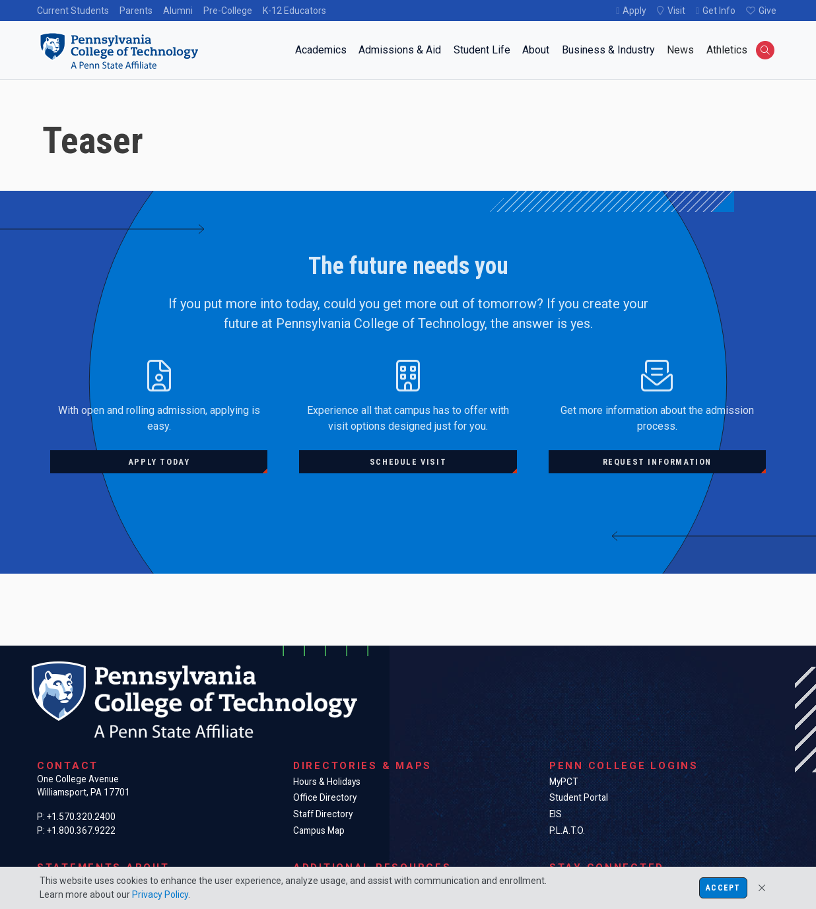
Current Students (73, 10)
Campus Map (319, 830)
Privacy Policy (160, 894)
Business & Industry (608, 50)
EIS (555, 814)
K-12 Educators (294, 10)
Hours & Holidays (326, 781)
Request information (657, 462)
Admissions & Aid (399, 50)
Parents (136, 10)
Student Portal (578, 797)
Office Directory (325, 797)
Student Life (482, 50)
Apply (634, 10)
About (535, 50)
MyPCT (563, 781)
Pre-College (227, 10)
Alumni (178, 10)
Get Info (718, 10)
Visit (676, 10)
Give (767, 10)
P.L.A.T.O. (567, 830)
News (680, 50)
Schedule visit (408, 462)
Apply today (159, 462)
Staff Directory (323, 814)
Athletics (726, 50)
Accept (723, 887)
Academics (321, 50)
